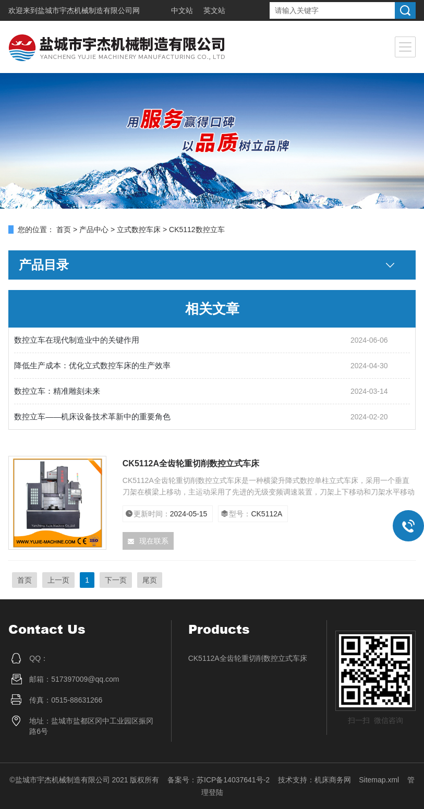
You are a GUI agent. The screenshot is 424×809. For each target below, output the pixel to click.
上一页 (58, 580)
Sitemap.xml (379, 780)
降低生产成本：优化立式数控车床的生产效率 (92, 365)
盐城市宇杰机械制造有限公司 (85, 10)
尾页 (149, 580)
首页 (63, 229)
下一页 (116, 580)
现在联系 (148, 541)
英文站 (214, 10)
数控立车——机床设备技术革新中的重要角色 (92, 416)
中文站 (182, 10)
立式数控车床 (139, 229)
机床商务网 (332, 780)
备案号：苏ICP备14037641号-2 (218, 780)
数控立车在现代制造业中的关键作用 (76, 339)
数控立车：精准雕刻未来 (57, 391)
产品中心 (93, 229)
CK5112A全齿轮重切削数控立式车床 (191, 463)
